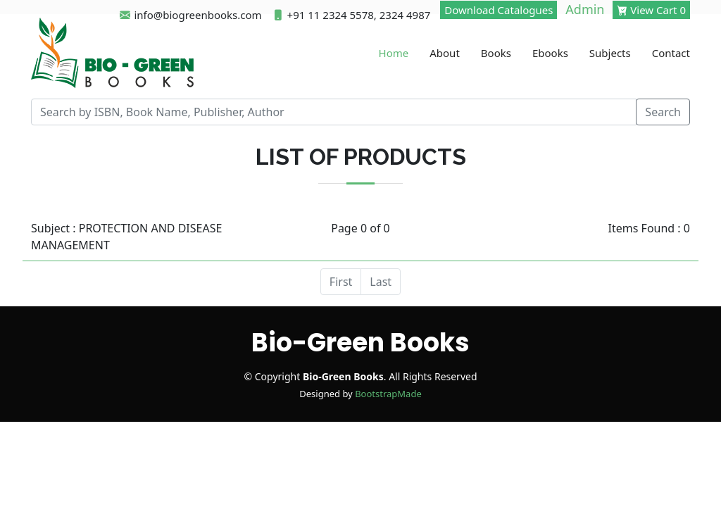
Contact (671, 53)
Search (663, 112)
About (445, 53)
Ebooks (550, 53)
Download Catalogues (498, 10)
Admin (584, 9)
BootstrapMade (388, 393)
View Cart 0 (651, 10)
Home (394, 53)
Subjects (610, 53)
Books (496, 53)
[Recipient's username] (334, 112)
